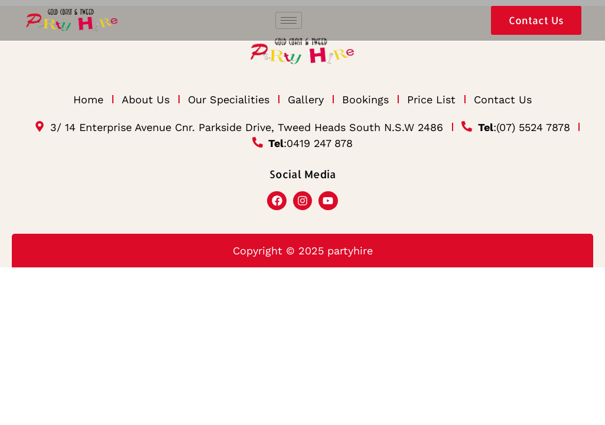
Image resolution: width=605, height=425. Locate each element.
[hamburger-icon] (288, 20)
